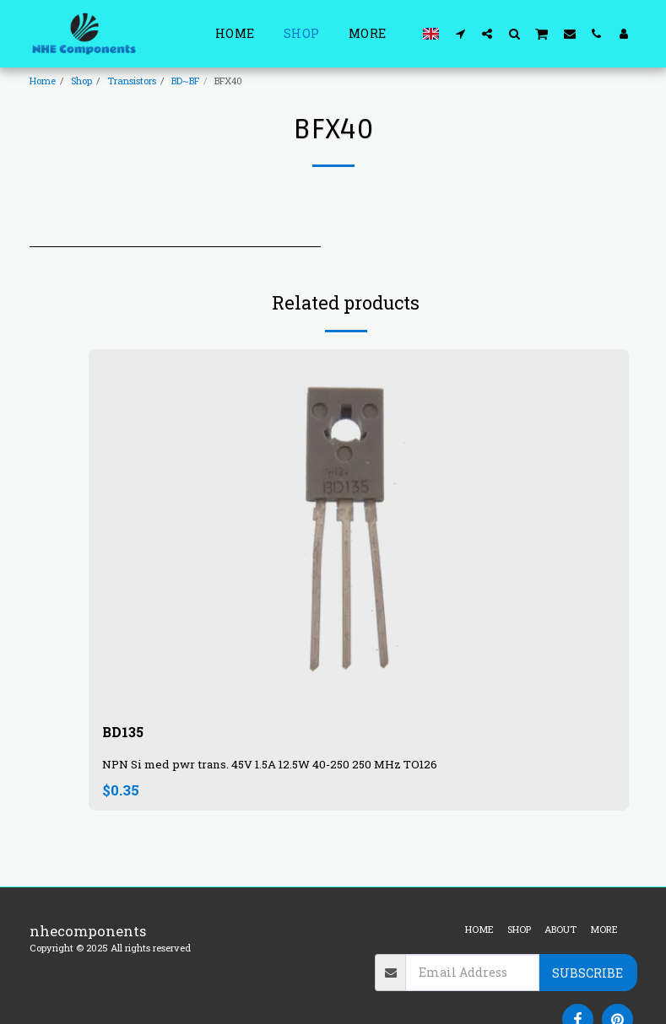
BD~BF (185, 80)
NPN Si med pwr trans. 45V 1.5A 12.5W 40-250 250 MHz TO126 (269, 765)
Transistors (131, 80)
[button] (460, 33)
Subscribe (587, 973)
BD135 (124, 732)
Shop (81, 80)
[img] (359, 529)
